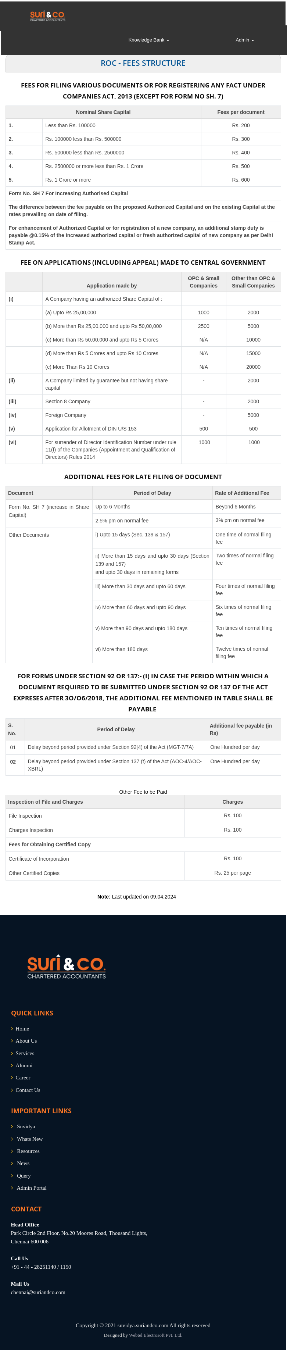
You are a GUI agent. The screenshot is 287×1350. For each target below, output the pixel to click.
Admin (245, 41)
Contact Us (28, 1090)
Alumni (24, 1065)
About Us (26, 1041)
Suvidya (26, 1126)
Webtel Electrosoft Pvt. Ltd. (155, 1335)
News (23, 1163)
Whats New (30, 1139)
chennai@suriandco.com (38, 1292)
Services (25, 1053)
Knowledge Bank (149, 41)
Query (24, 1176)
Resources (28, 1151)
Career (23, 1078)
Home (22, 1029)
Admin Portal (31, 1188)
